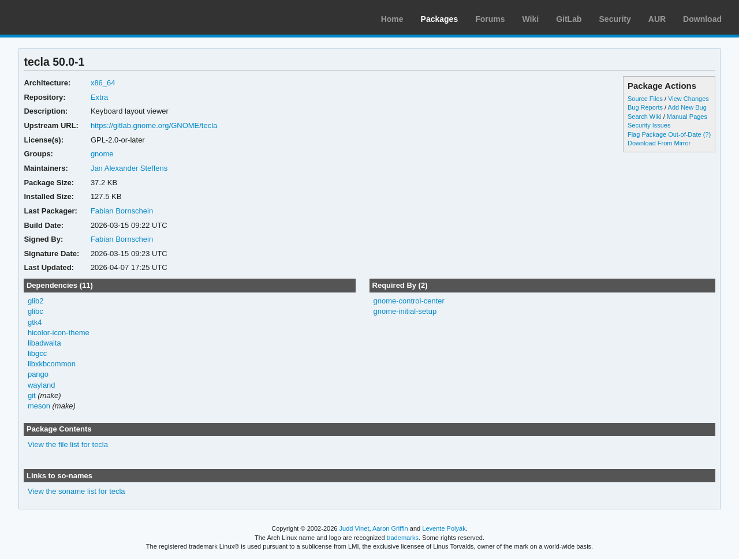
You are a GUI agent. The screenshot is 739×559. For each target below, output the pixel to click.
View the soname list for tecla (76, 491)
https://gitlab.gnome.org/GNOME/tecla (154, 125)
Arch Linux (63, 17)
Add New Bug (687, 107)
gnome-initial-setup (404, 311)
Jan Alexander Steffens (129, 168)
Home (392, 19)
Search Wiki (645, 116)
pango (38, 374)
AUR (657, 19)
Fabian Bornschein (122, 211)
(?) (707, 134)
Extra (99, 97)
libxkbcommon (52, 363)
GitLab (568, 19)
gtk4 (35, 322)
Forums (490, 19)
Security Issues (649, 125)
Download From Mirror (659, 143)
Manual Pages (687, 116)
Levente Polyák (443, 528)
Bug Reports (645, 107)
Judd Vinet (354, 528)
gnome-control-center (408, 301)
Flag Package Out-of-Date (664, 134)
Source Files (645, 98)
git (32, 395)
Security (615, 19)
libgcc (37, 353)
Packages (439, 19)
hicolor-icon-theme (58, 332)
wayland (41, 385)
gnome (102, 153)
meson (39, 406)
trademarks (403, 537)
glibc (35, 311)
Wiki (530, 19)
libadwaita (44, 343)
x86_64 (103, 82)
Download (702, 19)
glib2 (35, 301)
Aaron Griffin (390, 528)
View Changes (688, 98)
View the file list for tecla (68, 444)
